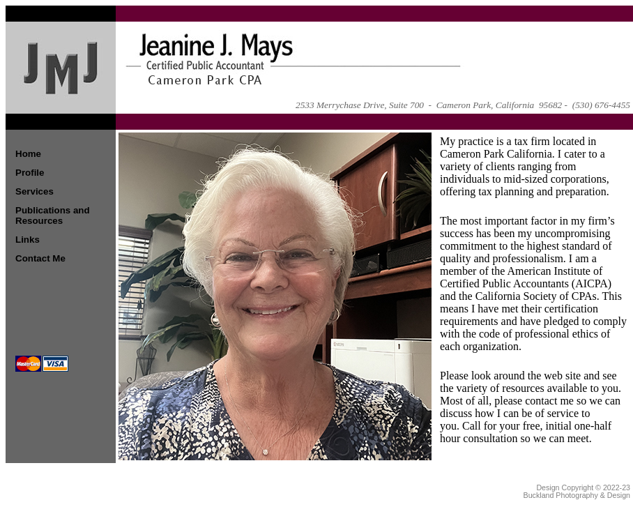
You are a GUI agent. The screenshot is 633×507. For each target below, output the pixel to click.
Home (28, 154)
